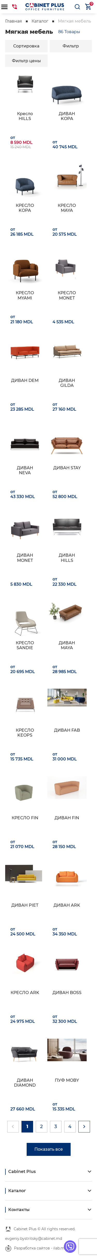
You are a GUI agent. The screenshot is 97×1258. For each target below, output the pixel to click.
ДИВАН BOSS (67, 992)
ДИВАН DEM (25, 380)
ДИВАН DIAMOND (25, 1083)
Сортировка (26, 46)
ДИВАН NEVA (25, 470)
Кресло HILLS (25, 116)
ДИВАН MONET (25, 558)
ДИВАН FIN (67, 817)
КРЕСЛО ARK (25, 992)
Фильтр (71, 46)
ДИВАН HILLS (67, 558)
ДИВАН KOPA (67, 116)
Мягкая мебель (74, 21)
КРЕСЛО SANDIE (25, 645)
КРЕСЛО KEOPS (25, 733)
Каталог (40, 21)
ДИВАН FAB (67, 730)
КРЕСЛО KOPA (25, 208)
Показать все (48, 1149)
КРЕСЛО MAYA (67, 208)
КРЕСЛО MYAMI (25, 295)
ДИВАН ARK (67, 905)
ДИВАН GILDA (67, 383)
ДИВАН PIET (24, 905)
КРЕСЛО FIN (25, 817)
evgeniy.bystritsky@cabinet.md (33, 1238)
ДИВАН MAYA (67, 645)
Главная (13, 21)
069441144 (14, 7)
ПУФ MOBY (67, 1080)
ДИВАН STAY (67, 467)
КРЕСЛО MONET (67, 295)
